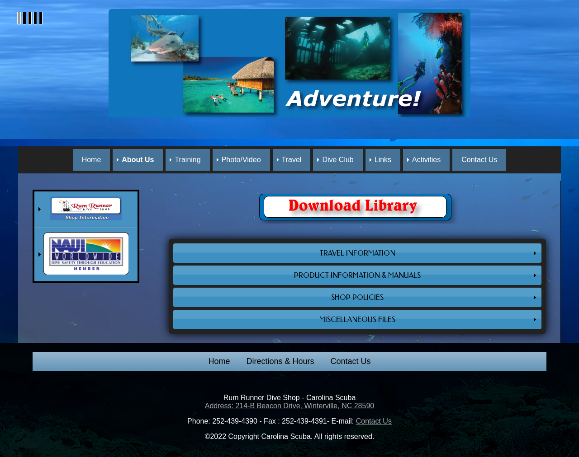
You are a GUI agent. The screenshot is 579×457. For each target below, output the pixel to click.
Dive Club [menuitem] (337, 159)
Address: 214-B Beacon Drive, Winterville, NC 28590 (289, 406)
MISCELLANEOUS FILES (357, 319)
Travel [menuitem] (292, 159)
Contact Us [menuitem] (479, 159)
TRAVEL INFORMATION (357, 253)
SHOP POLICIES (357, 297)
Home (219, 361)
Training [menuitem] (187, 159)
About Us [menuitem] (138, 159)
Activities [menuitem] (426, 159)
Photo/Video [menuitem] (241, 159)
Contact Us (351, 361)
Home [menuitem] (91, 159)
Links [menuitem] (383, 159)
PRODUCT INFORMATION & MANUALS (357, 275)
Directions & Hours (280, 361)
